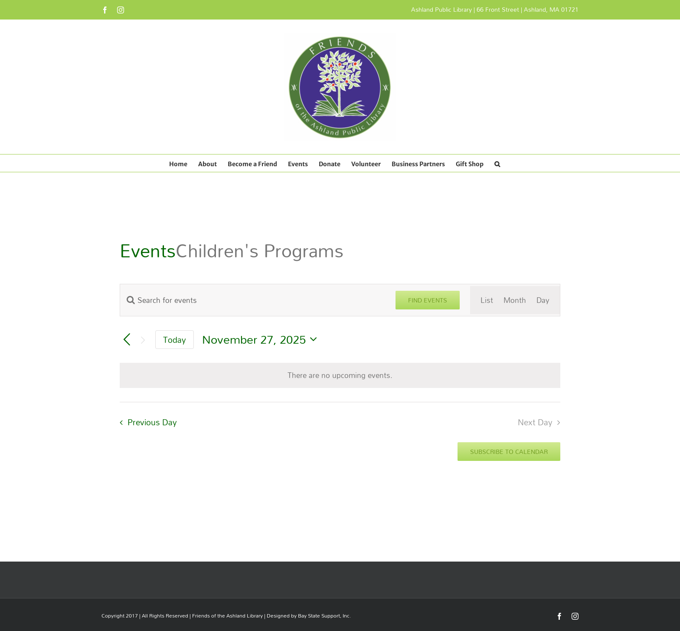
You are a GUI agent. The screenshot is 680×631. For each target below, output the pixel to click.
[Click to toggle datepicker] (262, 339)
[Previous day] (127, 340)
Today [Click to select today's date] (174, 340)
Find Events (427, 300)
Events (148, 250)
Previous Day (152, 422)
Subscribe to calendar (509, 451)
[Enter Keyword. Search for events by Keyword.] (252, 300)
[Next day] (143, 339)
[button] (497, 163)
